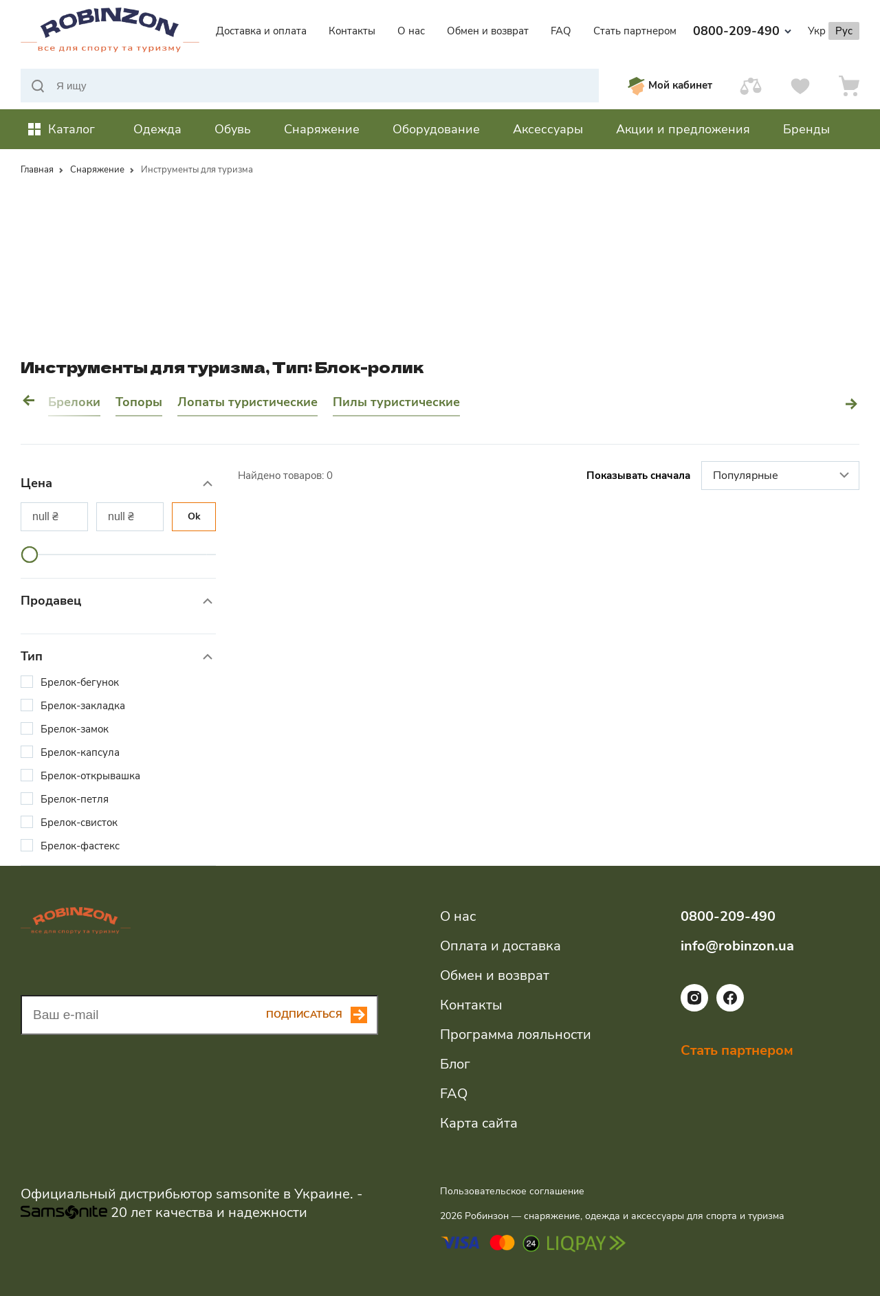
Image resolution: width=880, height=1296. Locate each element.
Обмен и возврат (488, 31)
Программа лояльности (515, 1034)
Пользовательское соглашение (512, 1191)
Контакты (352, 31)
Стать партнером (634, 31)
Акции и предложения (683, 129)
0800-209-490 (742, 31)
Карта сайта (479, 1123)
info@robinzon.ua (737, 946)
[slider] (29, 554)
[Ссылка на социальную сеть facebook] (730, 1008)
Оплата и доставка (500, 946)
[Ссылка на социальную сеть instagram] (694, 1008)
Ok (194, 516)
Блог (455, 1064)
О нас (411, 31)
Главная (37, 170)
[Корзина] (849, 85)
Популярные (782, 476)
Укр (817, 31)
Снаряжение (97, 170)
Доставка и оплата (261, 31)
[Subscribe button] (322, 1015)
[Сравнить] (751, 85)
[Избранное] (800, 85)
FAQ (561, 31)
